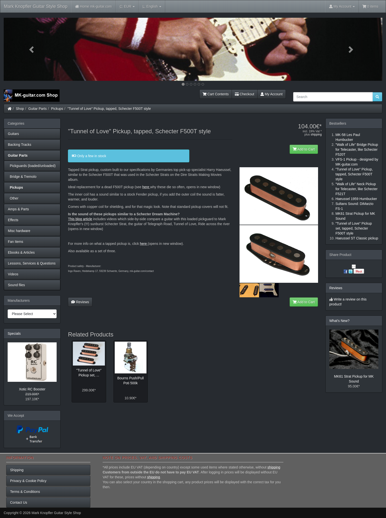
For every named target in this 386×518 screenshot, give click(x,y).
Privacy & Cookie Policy (28, 481)
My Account (271, 94)
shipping (316, 134)
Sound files (16, 285)
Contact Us (18, 502)
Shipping (17, 470)
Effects (13, 220)
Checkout (244, 94)
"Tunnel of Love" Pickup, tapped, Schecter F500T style (109, 109)
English (152, 6)
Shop (20, 109)
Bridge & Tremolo (22, 177)
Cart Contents (216, 94)
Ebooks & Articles (21, 252)
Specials (14, 333)
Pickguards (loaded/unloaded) (32, 166)
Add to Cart (304, 149)
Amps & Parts (18, 209)
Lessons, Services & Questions (32, 263)
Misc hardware (19, 231)
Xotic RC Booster (32, 389)
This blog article (80, 219)
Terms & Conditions (25, 492)
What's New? (339, 321)
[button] (32, 49)
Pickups (57, 109)
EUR (127, 6)
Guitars (13, 134)
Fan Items (15, 242)
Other (13, 198)
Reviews (80, 302)
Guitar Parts (37, 109)
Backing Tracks (19, 145)
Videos (13, 274)
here (145, 187)
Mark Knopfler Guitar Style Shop (35, 6)
